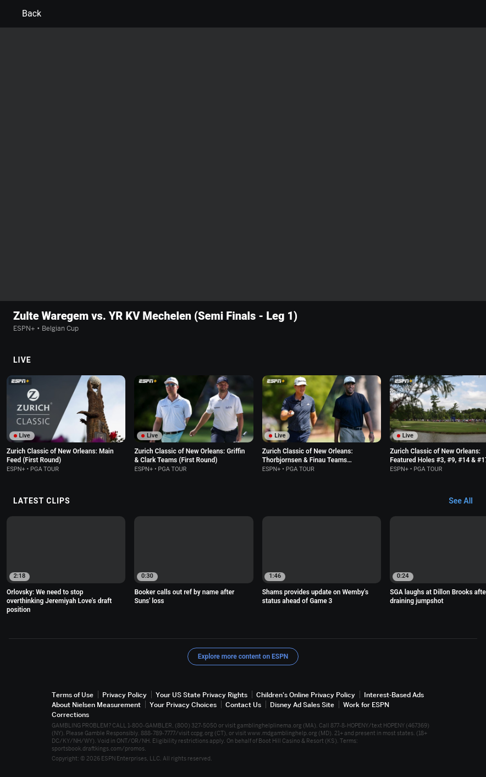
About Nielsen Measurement (96, 705)
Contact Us (243, 705)
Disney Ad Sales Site (302, 705)
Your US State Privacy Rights (201, 694)
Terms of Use (72, 694)
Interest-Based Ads (394, 694)
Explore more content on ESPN (243, 656)
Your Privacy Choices (183, 705)
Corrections (70, 714)
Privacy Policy (124, 694)
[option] (66, 424)
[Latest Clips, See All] (466, 501)
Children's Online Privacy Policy (305, 694)
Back (25, 13)
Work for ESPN (366, 705)
